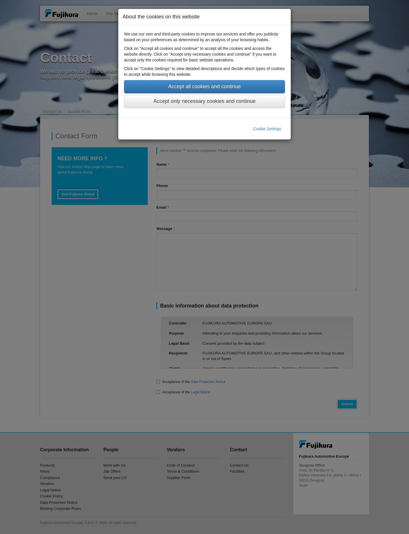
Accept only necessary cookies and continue (204, 101)
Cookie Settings (267, 129)
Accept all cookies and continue (204, 86)
